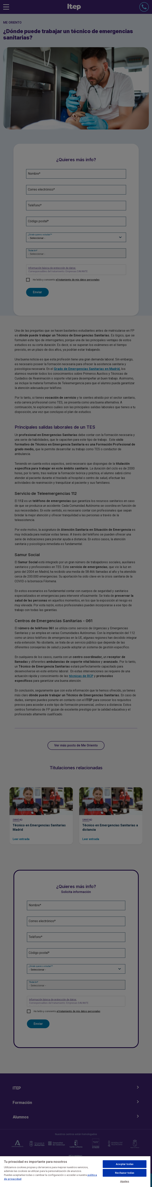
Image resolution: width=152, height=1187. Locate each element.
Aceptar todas (124, 1164)
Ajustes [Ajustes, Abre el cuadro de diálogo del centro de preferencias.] (124, 1181)
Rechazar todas (124, 1172)
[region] (75, 1171)
